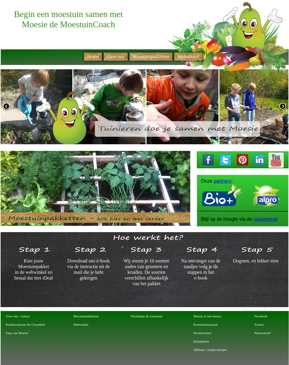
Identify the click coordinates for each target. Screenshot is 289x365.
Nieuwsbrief (262, 333)
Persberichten (203, 333)
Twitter (259, 324)
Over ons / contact (18, 316)
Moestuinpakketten (86, 316)
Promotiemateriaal (206, 324)
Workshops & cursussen (146, 316)
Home (93, 56)
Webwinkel (81, 324)
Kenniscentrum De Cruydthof (25, 324)
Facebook (260, 316)
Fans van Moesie (17, 333)
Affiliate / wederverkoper (210, 350)
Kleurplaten (201, 341)
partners (222, 181)
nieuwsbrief (266, 219)
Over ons (115, 56)
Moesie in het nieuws (208, 316)
